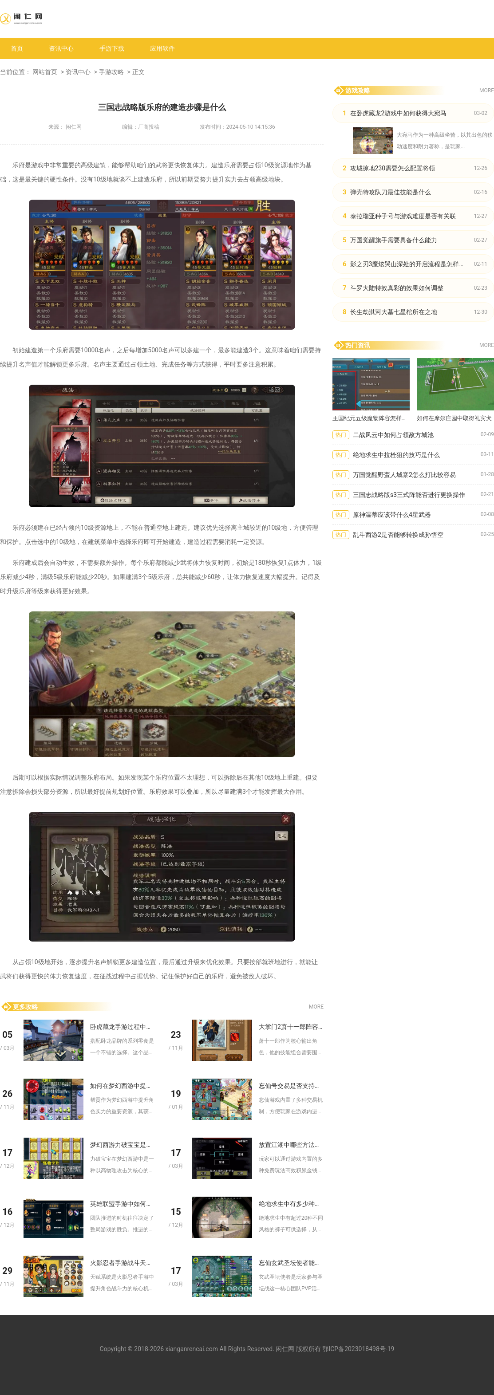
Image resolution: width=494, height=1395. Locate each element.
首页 (17, 48)
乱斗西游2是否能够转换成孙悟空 (398, 534)
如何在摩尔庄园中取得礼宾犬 (454, 418)
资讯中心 (61, 48)
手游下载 (111, 48)
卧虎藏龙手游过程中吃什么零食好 (122, 1026)
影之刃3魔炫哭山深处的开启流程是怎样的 (408, 264)
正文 (138, 71)
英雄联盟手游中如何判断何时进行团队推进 (122, 1203)
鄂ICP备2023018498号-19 (358, 1348)
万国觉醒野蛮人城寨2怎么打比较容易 (404, 474)
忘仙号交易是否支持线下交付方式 (291, 1085)
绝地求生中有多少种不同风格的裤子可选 (291, 1203)
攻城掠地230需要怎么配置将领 (392, 168)
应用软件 (162, 48)
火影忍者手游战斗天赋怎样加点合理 (122, 1262)
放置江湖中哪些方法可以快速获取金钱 (291, 1144)
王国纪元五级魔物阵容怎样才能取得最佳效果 (371, 418)
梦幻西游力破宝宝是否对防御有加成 (122, 1144)
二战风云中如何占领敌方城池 (393, 434)
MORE (316, 1007)
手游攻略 (111, 71)
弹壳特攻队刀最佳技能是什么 (390, 192)
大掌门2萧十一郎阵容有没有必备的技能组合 (291, 1026)
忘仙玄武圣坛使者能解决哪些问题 (291, 1262)
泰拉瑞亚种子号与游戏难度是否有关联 (403, 216)
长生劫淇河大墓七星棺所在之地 (393, 311)
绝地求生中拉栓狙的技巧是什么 (396, 454)
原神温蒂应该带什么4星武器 (392, 514)
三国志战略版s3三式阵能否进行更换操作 (409, 494)
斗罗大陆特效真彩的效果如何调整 (396, 288)
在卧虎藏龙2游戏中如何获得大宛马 (398, 113)
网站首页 (44, 71)
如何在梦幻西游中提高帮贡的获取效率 (122, 1085)
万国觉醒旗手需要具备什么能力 (393, 240)
